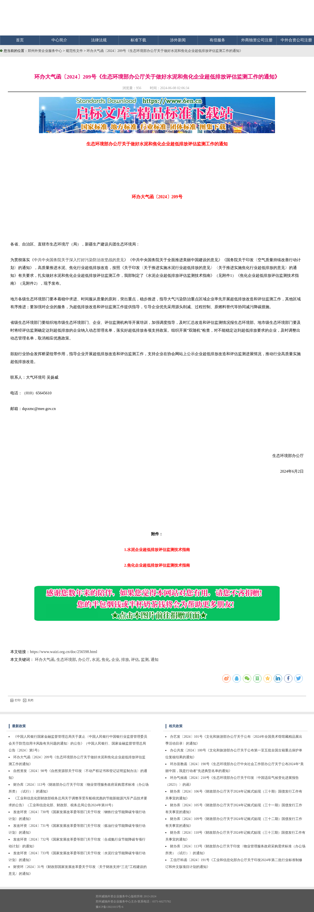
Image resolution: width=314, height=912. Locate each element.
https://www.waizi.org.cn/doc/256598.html (63, 652)
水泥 (96, 659)
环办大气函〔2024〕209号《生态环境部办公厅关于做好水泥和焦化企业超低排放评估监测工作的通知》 (165, 51)
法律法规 (99, 40)
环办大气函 (44, 659)
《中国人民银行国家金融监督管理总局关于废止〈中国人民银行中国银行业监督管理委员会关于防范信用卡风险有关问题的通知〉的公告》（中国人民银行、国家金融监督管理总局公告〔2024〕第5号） (78, 743)
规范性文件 (75, 51)
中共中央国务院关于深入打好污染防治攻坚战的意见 (79, 260)
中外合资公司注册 (296, 40)
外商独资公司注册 (257, 40)
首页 (20, 40)
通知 (154, 659)
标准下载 (138, 40)
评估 (135, 659)
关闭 (28, 700)
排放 (125, 659)
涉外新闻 (178, 40)
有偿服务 (217, 40)
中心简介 (59, 40)
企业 (115, 659)
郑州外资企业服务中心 (45, 51)
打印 (15, 700)
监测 (145, 659)
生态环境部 (66, 659)
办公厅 (84, 659)
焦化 (105, 659)
